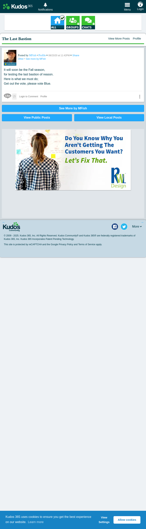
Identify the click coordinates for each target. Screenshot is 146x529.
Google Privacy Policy (62, 244)
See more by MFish (36, 59)
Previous (4, 222)
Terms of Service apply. (90, 244)
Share (75, 55)
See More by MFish (73, 108)
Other (21, 59)
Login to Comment (28, 96)
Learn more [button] (36, 522)
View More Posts (119, 38)
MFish (33, 55)
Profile (137, 38)
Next (142, 222)
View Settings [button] (104, 520)
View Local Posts (109, 117)
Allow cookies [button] (127, 519)
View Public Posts (37, 117)
